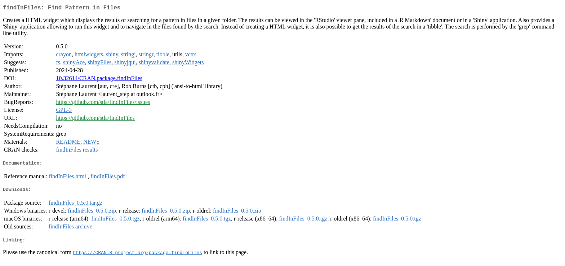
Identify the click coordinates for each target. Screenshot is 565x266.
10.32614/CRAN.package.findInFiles (99, 80)
